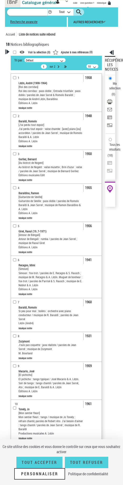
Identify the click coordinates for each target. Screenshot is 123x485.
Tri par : (19, 60)
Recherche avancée (24, 21)
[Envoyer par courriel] (110, 111)
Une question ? (87, 3)
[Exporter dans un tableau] (110, 119)
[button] (50, 12)
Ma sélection (115, 85)
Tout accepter (39, 462)
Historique (102, 3)
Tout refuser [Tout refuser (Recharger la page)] (86, 462)
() (73, 52)
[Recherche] (27, 12)
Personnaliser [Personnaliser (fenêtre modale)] (39, 473)
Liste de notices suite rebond (37, 34)
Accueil (10, 34)
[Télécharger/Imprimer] (110, 103)
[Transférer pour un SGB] (110, 127)
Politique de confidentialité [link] (88, 473)
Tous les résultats (114, 147)
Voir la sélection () (39, 52)
